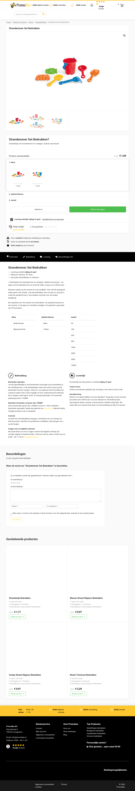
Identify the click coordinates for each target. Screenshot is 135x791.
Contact (39, 728)
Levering (45, 257)
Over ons (67, 728)
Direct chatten (18, 230)
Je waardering (16, 479)
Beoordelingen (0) (64, 257)
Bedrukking (29, 257)
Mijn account (41, 731)
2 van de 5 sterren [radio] (12, 483)
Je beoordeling (16, 486)
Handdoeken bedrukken (96, 733)
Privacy (64, 784)
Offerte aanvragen (97, 209)
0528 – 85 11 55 (20, 740)
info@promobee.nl (31, 437)
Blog (65, 735)
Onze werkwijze (69, 731)
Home (8, 22)
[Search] (27, 14)
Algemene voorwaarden (45, 735)
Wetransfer (48, 408)
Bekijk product (17, 617)
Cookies (38, 787)
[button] (124, 35)
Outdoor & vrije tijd (19, 22)
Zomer (30, 22)
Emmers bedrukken (94, 736)
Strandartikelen (40, 22)
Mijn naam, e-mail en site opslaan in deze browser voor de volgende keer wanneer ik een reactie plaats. (53, 513)
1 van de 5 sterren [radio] (11, 483)
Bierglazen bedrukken (95, 731)
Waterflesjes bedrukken (96, 728)
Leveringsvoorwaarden (45, 738)
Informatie (12, 256)
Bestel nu (38, 209)
